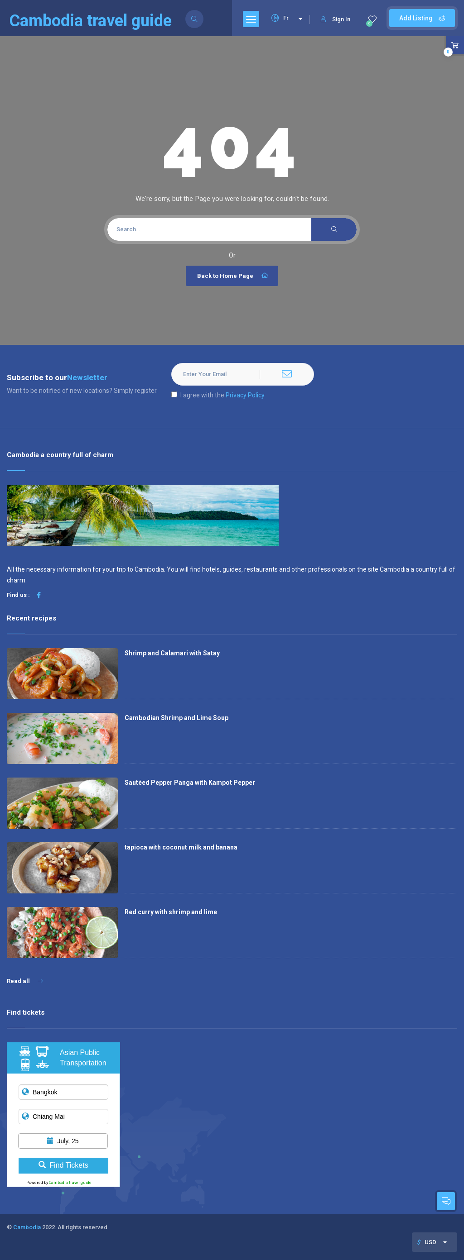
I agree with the (218, 395)
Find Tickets (63, 1165)
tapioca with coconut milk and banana (181, 847)
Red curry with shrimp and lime (171, 912)
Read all (25, 981)
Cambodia (27, 1227)
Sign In (335, 19)
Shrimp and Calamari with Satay (172, 653)
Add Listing (422, 18)
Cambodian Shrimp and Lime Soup (176, 717)
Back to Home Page (233, 275)
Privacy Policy (245, 395)
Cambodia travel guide (70, 1182)
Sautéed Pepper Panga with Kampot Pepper (190, 782)
